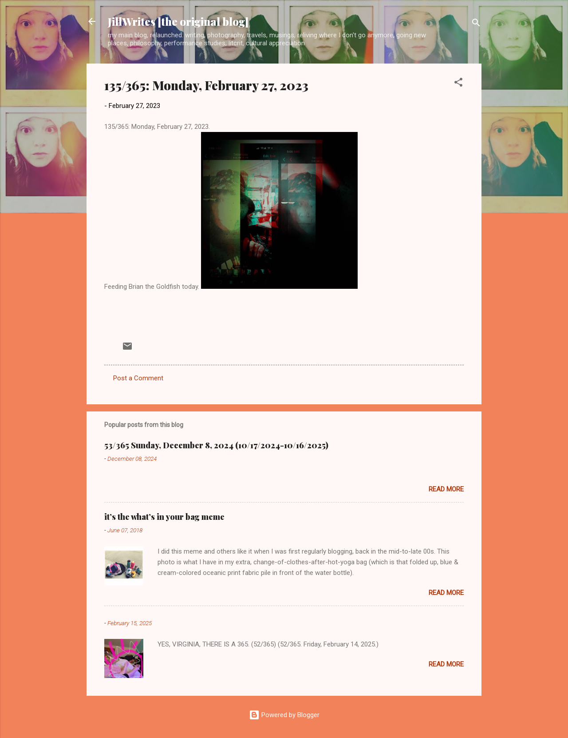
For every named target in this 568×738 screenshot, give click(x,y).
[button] (458, 84)
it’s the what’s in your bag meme (164, 516)
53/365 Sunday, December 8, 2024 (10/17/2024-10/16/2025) (216, 445)
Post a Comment (138, 378)
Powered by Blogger (284, 715)
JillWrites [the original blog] (178, 21)
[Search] (476, 24)
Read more (446, 489)
